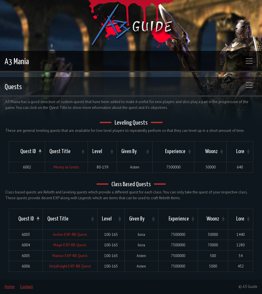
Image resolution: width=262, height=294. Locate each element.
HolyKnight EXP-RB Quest (70, 266)
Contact (26, 286)
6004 (26, 245)
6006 (26, 266)
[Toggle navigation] (249, 61)
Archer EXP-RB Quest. (70, 234)
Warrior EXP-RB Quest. (70, 255)
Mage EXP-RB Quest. (70, 245)
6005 (26, 255)
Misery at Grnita (66, 167)
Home (10, 286)
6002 (27, 167)
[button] (39, 151)
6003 (26, 234)
